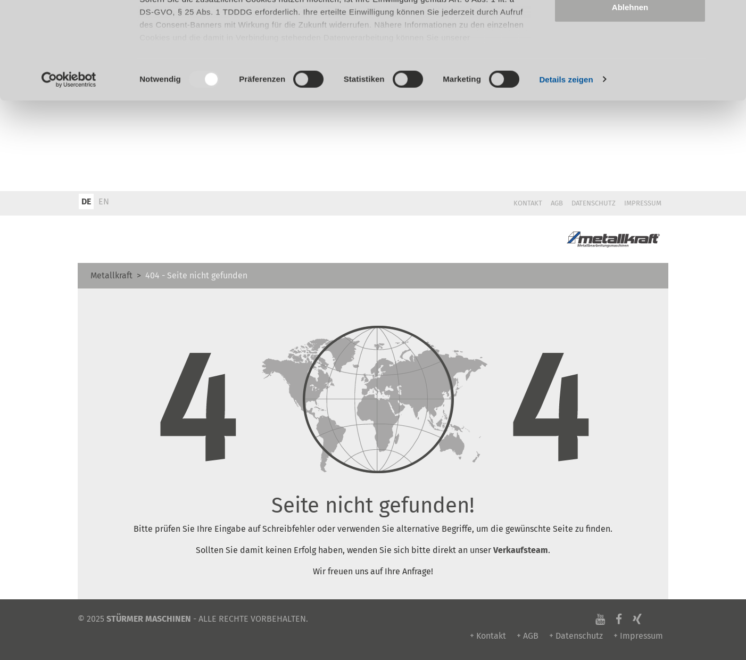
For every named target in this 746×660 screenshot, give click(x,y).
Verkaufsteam (520, 550)
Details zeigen (566, 170)
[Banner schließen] (729, 16)
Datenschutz (593, 203)
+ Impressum (638, 636)
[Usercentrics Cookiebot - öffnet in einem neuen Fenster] (68, 170)
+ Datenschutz (576, 636)
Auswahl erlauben (630, 63)
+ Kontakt (488, 636)
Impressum (642, 203)
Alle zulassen (629, 27)
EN (103, 201)
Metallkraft (111, 275)
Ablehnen (630, 97)
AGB (557, 203)
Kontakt (527, 203)
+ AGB (527, 636)
